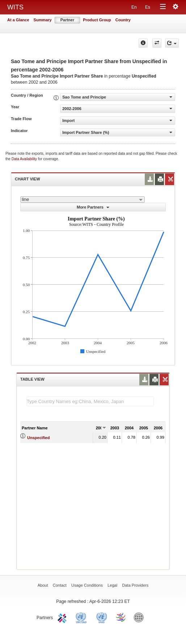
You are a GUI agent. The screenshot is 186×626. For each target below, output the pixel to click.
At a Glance (18, 20)
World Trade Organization (121, 617)
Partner (67, 20)
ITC (63, 617)
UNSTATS (101, 617)
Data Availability (25, 159)
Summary (43, 20)
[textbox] (90, 401)
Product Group (97, 20)
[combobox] (82, 199)
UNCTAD (82, 617)
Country (123, 20)
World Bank (140, 617)
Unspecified (38, 437)
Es (147, 7)
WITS (15, 7)
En (134, 7)
